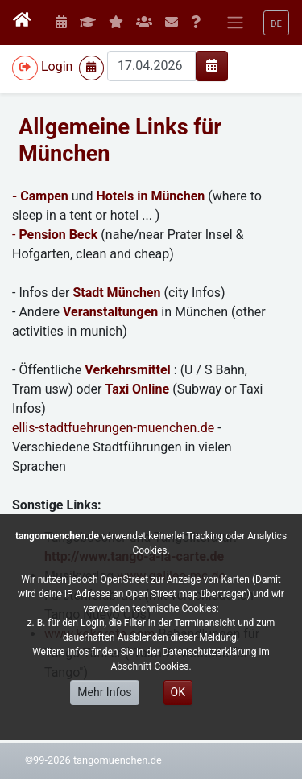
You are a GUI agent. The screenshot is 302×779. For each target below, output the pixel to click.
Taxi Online (137, 389)
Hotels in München (150, 196)
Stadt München (116, 292)
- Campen (40, 196)
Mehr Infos (104, 692)
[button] (276, 22)
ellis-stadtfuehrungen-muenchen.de (113, 427)
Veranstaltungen (110, 311)
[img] (211, 65)
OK (178, 692)
